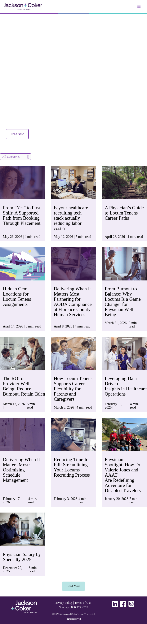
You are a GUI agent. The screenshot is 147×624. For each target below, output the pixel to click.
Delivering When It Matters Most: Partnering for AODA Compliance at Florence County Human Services (73, 301)
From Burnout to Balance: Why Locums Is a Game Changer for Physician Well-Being (123, 301)
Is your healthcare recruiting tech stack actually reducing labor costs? (71, 218)
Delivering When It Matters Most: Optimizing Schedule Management (21, 470)
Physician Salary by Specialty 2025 (22, 557)
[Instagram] (131, 603)
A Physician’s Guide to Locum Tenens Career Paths (124, 213)
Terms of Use (83, 602)
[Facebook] (123, 603)
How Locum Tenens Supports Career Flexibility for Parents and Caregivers (73, 389)
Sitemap (64, 607)
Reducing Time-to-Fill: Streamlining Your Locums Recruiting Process (72, 467)
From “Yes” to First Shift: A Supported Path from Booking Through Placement (22, 215)
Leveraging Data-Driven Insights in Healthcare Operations (126, 386)
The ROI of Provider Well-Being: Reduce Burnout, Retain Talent (25, 386)
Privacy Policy (64, 602)
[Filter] (15, 156)
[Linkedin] (115, 603)
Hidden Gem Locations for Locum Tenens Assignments (17, 296)
